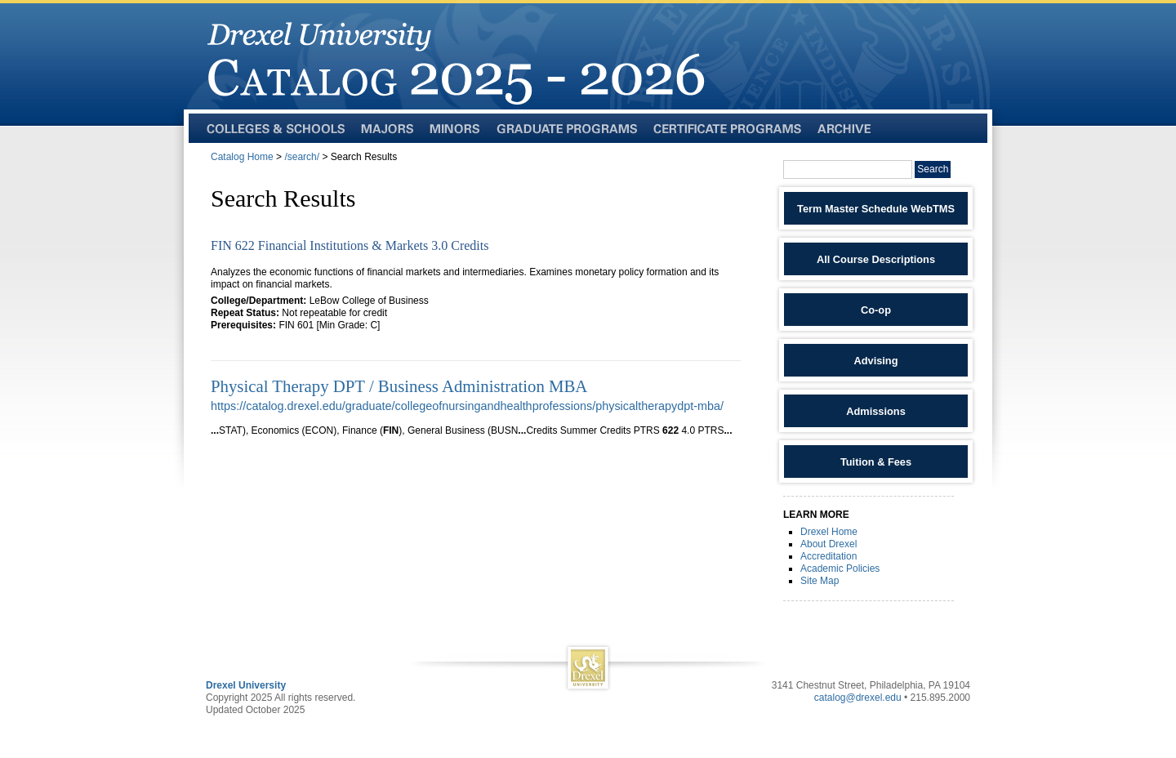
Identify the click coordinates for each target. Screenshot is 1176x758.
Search (932, 169)
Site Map (819, 580)
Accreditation (828, 556)
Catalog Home (242, 157)
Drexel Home (829, 531)
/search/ (301, 157)
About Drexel (828, 544)
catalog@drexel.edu (858, 697)
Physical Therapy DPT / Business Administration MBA (399, 386)
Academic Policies (840, 568)
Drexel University (246, 685)
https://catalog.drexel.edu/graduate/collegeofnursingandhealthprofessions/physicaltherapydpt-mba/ (467, 405)
